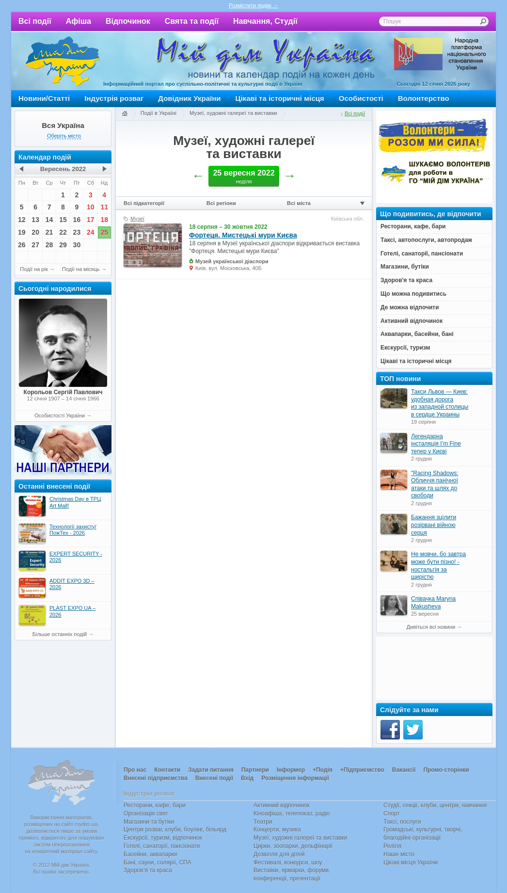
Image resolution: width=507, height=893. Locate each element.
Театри (263, 821)
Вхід (247, 778)
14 (49, 219)
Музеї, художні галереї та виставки (233, 113)
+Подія (323, 769)
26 (22, 245)
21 (49, 232)
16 (77, 219)
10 (91, 207)
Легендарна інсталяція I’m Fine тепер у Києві (436, 444)
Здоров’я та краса (148, 870)
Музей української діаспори (232, 261)
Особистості (361, 98)
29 (63, 245)
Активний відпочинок (282, 805)
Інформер (291, 769)
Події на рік (34, 269)
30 (77, 245)
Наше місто (398, 854)
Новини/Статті (44, 98)
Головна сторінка (124, 114)
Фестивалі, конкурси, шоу (288, 862)
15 (63, 219)
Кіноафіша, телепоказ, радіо (292, 813)
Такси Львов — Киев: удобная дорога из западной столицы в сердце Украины (439, 403)
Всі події (34, 21)
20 (35, 232)
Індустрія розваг (113, 98)
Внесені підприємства (156, 778)
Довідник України (189, 98)
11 (104, 207)
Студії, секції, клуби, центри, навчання (435, 805)
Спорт (391, 813)
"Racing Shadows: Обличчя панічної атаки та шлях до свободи (435, 484)
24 (91, 232)
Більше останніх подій (59, 634)
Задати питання (211, 769)
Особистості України (59, 415)
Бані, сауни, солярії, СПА (157, 862)
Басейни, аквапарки (150, 854)
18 (104, 219)
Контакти (167, 769)
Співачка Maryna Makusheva (433, 602)
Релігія (392, 846)
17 (91, 219)
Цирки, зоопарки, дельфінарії (293, 846)
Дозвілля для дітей (279, 854)
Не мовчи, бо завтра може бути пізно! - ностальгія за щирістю (438, 565)
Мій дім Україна (62, 61)
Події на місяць (81, 269)
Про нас (135, 769)
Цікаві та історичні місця (280, 98)
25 (104, 232)
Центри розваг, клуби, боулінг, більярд (175, 829)
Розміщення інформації (295, 778)
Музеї (137, 219)
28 (49, 245)
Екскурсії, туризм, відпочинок (163, 837)
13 (35, 219)
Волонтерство (423, 98)
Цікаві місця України (410, 862)
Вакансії (404, 769)
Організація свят (146, 813)
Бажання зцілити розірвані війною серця (433, 525)
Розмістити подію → (253, 5)
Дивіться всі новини (431, 627)
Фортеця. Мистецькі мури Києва (243, 235)
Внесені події (214, 778)
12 (22, 219)
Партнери (255, 769)
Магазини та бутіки (149, 821)
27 (35, 245)
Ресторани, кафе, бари (155, 805)
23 (77, 232)
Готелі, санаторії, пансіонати (162, 846)
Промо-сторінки (446, 769)
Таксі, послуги (402, 821)
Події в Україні (158, 113)
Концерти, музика (277, 829)
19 (22, 232)
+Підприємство (362, 769)
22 (63, 232)
